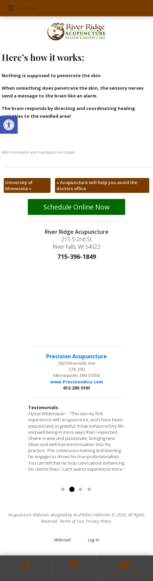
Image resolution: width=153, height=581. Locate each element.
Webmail (62, 540)
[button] (9, 125)
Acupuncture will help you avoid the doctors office (96, 185)
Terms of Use (71, 521)
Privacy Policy (98, 521)
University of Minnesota (19, 185)
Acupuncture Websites (28, 515)
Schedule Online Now (76, 206)
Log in (93, 540)
